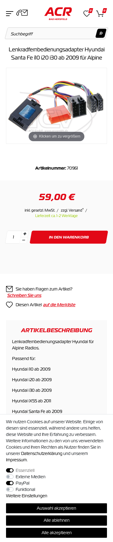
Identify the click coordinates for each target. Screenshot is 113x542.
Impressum (16, 459)
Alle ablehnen (57, 520)
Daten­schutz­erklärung (41, 453)
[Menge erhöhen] (24, 234)
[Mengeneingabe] (13, 237)
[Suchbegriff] (57, 33)
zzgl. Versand (72, 210)
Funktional (25, 489)
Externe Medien (31, 476)
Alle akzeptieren (57, 532)
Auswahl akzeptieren (56, 508)
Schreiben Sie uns (24, 295)
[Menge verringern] (23, 240)
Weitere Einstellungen (26, 495)
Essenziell (25, 470)
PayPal (23, 483)
